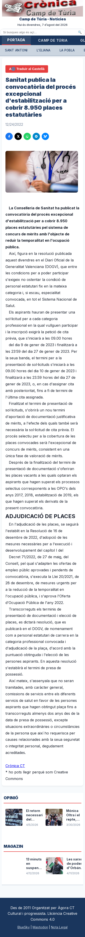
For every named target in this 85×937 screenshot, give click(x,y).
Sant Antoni (16, 50)
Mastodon (40, 927)
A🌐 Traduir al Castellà (26, 69)
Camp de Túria (53, 40)
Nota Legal (59, 927)
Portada (16, 40)
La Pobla (67, 50)
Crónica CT (15, 765)
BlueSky (23, 927)
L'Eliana (44, 50)
